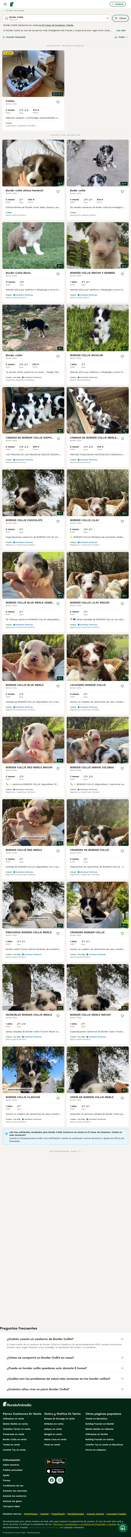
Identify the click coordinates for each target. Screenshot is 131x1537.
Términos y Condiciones (65, 1524)
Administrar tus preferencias (44, 1527)
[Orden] (121, 37)
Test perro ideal (11, 1506)
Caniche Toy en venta (14, 1450)
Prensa (6, 1480)
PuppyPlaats (58, 1514)
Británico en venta (53, 1424)
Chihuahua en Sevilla (97, 1434)
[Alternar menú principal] (5, 4)
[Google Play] (55, 1461)
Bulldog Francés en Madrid (100, 1424)
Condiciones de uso (13, 1485)
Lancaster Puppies (116, 1514)
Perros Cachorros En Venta (22, 1413)
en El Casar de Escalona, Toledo (56, 25)
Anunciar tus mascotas (15, 1491)
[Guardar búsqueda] (123, 1527)
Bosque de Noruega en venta (59, 1418)
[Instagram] (59, 1480)
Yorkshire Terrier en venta (16, 1429)
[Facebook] (51, 1480)
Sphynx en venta (53, 1429)
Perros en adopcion (96, 1450)
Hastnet (44, 1514)
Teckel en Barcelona (96, 1418)
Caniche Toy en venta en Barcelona (104, 1444)
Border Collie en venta (15, 1439)
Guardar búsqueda (14, 37)
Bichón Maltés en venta (15, 1424)
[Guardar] (58, 102)
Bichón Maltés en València (99, 1429)
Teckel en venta (11, 1444)
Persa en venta (52, 1444)
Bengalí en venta (53, 1434)
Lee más (121, 30)
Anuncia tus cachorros (14, 1496)
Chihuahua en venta (13, 1418)
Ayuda (6, 1475)
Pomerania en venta (13, 1434)
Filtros (120, 18)
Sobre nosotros (11, 1465)
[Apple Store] (55, 1470)
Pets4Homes (30, 1514)
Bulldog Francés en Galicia (100, 1439)
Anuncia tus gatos (12, 1501)
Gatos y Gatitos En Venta (62, 1413)
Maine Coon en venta (55, 1439)
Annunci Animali (95, 1514)
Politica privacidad (12, 1470)
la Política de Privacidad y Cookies (98, 1524)
